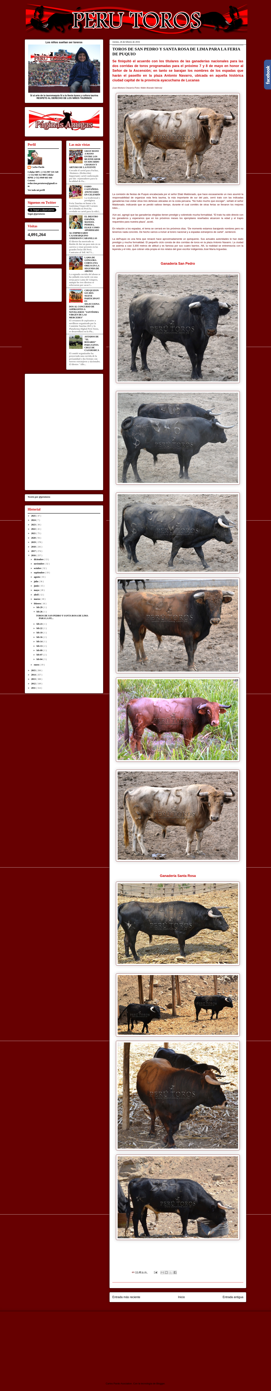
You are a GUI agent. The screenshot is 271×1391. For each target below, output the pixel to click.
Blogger (160, 1383)
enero (37, 664)
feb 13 (40, 646)
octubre (38, 568)
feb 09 (40, 650)
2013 (33, 679)
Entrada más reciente (126, 1297)
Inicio (181, 1297)
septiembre (39, 572)
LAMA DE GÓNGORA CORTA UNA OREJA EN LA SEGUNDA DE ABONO (91, 264)
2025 (33, 515)
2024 (33, 520)
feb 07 (40, 654)
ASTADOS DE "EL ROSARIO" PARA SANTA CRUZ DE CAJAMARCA (91, 343)
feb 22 (40, 628)
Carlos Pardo (37, 167)
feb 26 (40, 611)
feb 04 (40, 659)
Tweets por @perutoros (39, 497)
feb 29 (40, 607)
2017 (33, 551)
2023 (33, 524)
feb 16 (40, 637)
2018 (33, 546)
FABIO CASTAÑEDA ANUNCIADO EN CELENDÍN (92, 190)
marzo (37, 599)
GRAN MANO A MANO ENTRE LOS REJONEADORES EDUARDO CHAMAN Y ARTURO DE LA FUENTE (84, 159)
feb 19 (40, 632)
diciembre (39, 559)
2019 (33, 542)
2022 (33, 529)
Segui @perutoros (36, 214)
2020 (33, 538)
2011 (33, 688)
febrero (38, 603)
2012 (33, 683)
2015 (33, 670)
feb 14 (40, 641)
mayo (37, 590)
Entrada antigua (233, 1297)
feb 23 (40, 624)
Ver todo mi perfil (36, 190)
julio (36, 581)
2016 (33, 555)
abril (36, 594)
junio (37, 585)
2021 (33, 533)
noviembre (39, 563)
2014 (33, 674)
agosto (37, 577)
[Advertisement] (56, 1343)
